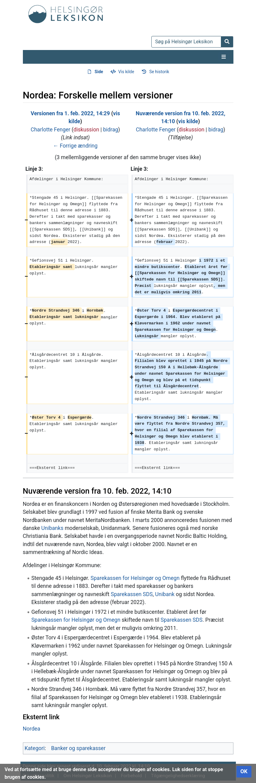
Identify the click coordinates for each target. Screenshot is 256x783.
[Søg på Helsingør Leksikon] (186, 42)
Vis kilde (126, 71)
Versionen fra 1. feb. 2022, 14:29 (70, 113)
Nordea (31, 729)
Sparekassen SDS (132, 594)
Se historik (159, 71)
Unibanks (52, 528)
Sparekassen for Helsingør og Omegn (135, 578)
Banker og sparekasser (78, 748)
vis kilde (188, 121)
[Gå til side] (227, 42)
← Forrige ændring (75, 146)
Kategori (35, 748)
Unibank (165, 594)
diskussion (86, 130)
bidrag (110, 130)
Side (99, 71)
